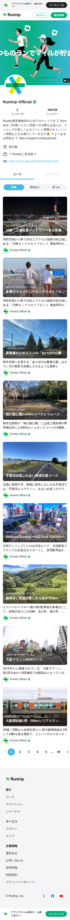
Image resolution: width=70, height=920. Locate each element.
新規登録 (59, 15)
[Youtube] (61, 896)
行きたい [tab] (35, 187)
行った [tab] (56, 187)
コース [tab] (17, 174)
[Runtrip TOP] (11, 15)
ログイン (41, 15)
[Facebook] (52, 896)
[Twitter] (44, 896)
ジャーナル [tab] (53, 174)
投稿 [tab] (13, 187)
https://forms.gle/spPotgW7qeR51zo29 (33, 161)
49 (58, 751)
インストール (56, 5)
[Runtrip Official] (16, 250)
